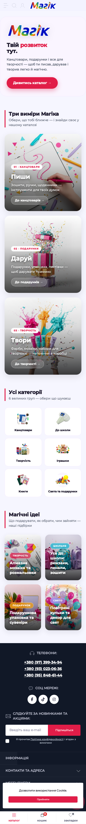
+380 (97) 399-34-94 (43, 662)
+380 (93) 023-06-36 (43, 669)
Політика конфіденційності (47, 739)
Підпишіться (64, 730)
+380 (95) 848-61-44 (43, 675)
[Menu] (6, 5)
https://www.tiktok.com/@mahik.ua (43, 699)
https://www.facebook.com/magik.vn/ (32, 699)
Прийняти (43, 799)
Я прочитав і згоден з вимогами (46, 741)
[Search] (14, 5)
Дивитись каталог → (32, 83)
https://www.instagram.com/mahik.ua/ (54, 699)
